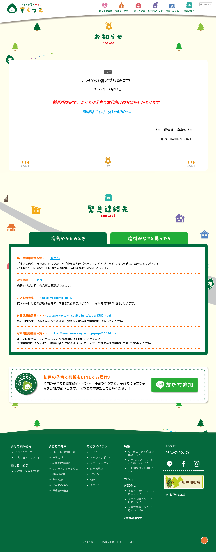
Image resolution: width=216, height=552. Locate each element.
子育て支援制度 (24, 452)
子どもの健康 (138, 7)
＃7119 (55, 258)
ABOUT (171, 446)
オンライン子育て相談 (65, 468)
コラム (128, 479)
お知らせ (130, 485)
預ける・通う (121, 7)
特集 (127, 446)
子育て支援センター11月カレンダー (141, 501)
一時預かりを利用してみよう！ (141, 470)
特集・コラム (172, 7)
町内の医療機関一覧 (64, 452)
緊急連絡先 (189, 7)
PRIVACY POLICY (177, 452)
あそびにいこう (155, 7)
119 (39, 280)
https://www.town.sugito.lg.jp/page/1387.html (78, 315)
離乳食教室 (58, 474)
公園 (92, 479)
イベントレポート (100, 457)
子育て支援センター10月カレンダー (141, 509)
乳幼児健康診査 (61, 463)
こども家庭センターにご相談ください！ (141, 461)
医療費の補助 (60, 490)
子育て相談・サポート (27, 457)
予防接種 (57, 457)
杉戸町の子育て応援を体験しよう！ (141, 453)
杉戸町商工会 (177, 494)
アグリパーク (98, 474)
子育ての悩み (60, 485)
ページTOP (204, 540)
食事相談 (57, 479)
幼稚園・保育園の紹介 (27, 471)
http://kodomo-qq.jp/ (57, 298)
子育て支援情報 (104, 7)
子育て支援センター (101, 463)
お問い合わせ (133, 518)
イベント (95, 452)
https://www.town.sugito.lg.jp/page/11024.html (84, 333)
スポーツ (95, 485)
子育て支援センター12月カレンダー (141, 492)
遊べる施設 (96, 468)
